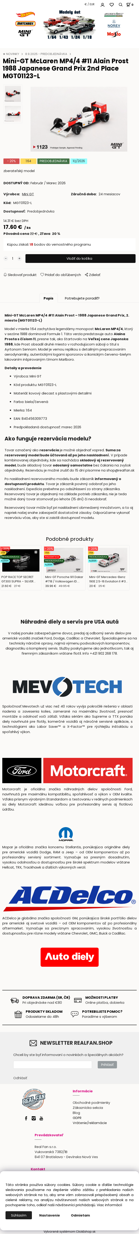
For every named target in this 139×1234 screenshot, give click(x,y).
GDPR (77, 1118)
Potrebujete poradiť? (82, 298)
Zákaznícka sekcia (88, 1107)
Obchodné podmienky (91, 1102)
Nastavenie (49, 1215)
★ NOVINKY (11, 54)
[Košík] (129, 4)
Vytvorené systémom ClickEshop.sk (69, 1232)
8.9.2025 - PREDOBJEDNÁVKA (46, 54)
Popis (48, 298)
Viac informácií (109, 1205)
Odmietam (80, 1215)
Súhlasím (18, 1215)
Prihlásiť (107, 1064)
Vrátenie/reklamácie (90, 1123)
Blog (76, 1112)
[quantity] (12, 258)
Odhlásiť (20, 1078)
